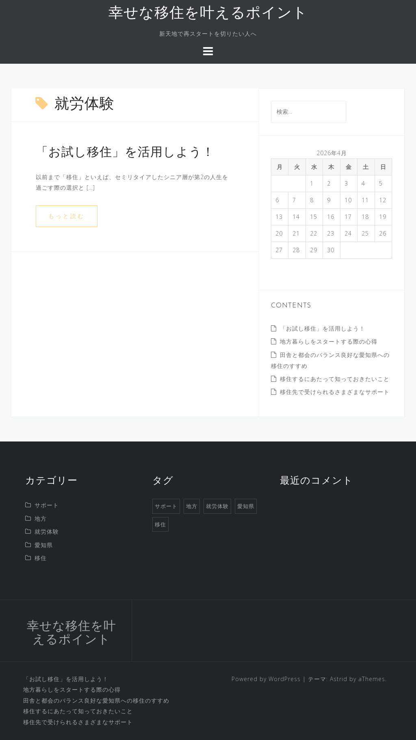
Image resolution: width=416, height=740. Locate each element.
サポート (47, 505)
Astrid (338, 679)
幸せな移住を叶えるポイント (208, 13)
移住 (41, 558)
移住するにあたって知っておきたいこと (335, 379)
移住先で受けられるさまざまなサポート (335, 392)
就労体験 (47, 531)
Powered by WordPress (266, 679)
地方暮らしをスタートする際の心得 (328, 341)
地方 (41, 518)
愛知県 (44, 545)
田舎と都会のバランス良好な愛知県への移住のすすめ (96, 700)
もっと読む (66, 216)
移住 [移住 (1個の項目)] (160, 524)
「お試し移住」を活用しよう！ (125, 153)
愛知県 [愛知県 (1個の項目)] (245, 506)
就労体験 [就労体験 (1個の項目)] (217, 506)
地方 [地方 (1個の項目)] (191, 506)
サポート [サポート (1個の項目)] (166, 506)
